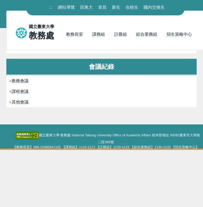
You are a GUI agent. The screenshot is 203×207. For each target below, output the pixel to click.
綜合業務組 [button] (146, 34)
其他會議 (20, 159)
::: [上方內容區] (50, 7)
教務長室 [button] (74, 34)
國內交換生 (154, 7)
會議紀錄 (33, 105)
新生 (116, 7)
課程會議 (20, 148)
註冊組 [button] (120, 34)
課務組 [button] (98, 34)
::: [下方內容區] (13, 192)
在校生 (132, 7)
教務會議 (20, 138)
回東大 (86, 7)
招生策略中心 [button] (179, 34)
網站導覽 (66, 7)
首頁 (102, 7)
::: (8, 96)
